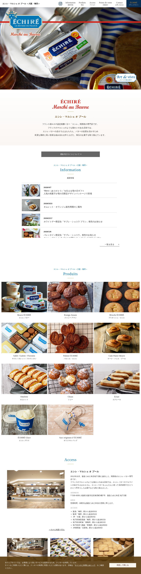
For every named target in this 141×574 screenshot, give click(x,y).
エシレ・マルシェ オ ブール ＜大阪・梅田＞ (21, 4)
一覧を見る (109, 244)
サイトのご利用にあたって (85, 565)
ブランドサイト (134, 3)
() (71, 3)
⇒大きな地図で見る (57, 530)
